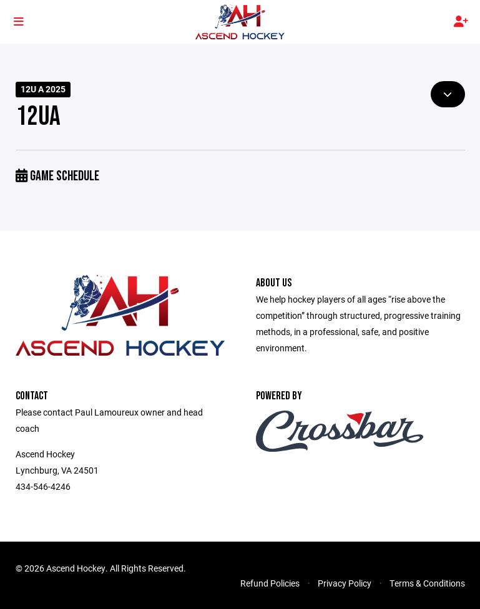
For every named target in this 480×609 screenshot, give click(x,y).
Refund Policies (270, 583)
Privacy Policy (344, 583)
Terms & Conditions (427, 583)
